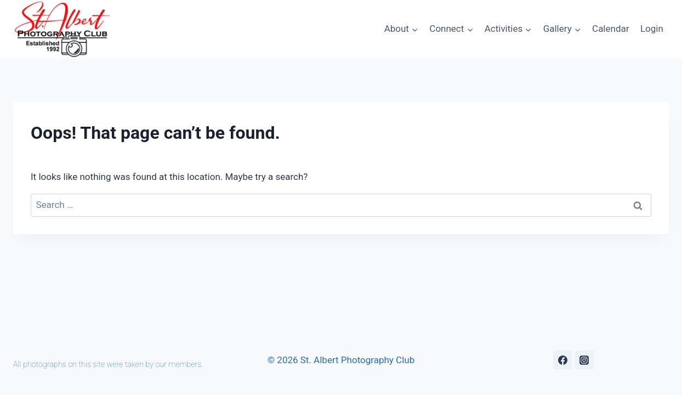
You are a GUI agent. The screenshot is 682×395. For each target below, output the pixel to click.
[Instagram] (584, 360)
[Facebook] (562, 360)
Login (651, 28)
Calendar (610, 28)
